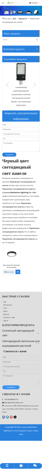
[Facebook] (3, 410)
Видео (5, 311)
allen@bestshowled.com (13, 396)
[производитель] (21, 11)
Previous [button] (7, 84)
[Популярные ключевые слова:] (37, 39)
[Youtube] (11, 410)
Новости (6, 314)
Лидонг (29, 424)
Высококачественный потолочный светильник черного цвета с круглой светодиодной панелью (11, 266)
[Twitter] (15, 410)
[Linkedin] (7, 410)
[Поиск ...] (18, 39)
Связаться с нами (9, 317)
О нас (5, 308)
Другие (5, 320)
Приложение (7, 305)
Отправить (10, 154)
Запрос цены (8, 272)
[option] (21, 84)
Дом (4, 302)
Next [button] (34, 84)
